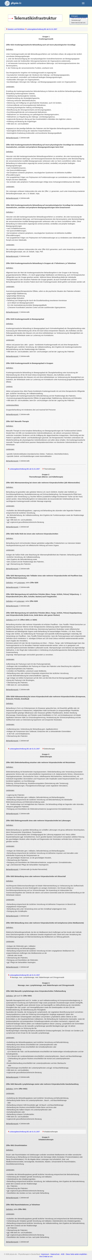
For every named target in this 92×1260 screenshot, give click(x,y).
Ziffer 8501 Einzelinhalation (16, 1145)
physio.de (12, 3)
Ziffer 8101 (10, 45)
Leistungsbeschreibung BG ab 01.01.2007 (42, 29)
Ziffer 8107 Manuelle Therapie (17, 421)
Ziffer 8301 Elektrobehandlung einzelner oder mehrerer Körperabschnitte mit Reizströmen (40, 762)
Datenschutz (55, 1254)
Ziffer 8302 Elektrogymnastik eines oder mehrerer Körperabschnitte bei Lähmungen (38, 821)
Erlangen (74, 16)
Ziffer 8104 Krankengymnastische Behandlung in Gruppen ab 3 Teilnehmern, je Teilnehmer (41, 263)
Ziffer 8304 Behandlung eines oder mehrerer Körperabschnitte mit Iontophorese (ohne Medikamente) (45, 923)
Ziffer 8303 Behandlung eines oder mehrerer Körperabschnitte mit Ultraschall (36, 876)
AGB (62, 1254)
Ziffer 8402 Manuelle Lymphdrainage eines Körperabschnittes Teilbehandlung (36, 991)
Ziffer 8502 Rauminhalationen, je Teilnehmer (23, 1205)
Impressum (45, 1254)
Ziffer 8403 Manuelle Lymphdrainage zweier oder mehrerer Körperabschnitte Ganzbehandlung (42, 1084)
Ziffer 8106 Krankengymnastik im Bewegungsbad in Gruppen (29, 363)
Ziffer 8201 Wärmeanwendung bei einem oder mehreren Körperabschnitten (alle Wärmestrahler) (43, 483)
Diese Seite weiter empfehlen (76, 1254)
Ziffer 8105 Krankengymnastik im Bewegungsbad (25, 319)
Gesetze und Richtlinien (16, 29)
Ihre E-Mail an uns (46, 1256)
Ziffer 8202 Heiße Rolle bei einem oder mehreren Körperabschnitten (32, 534)
